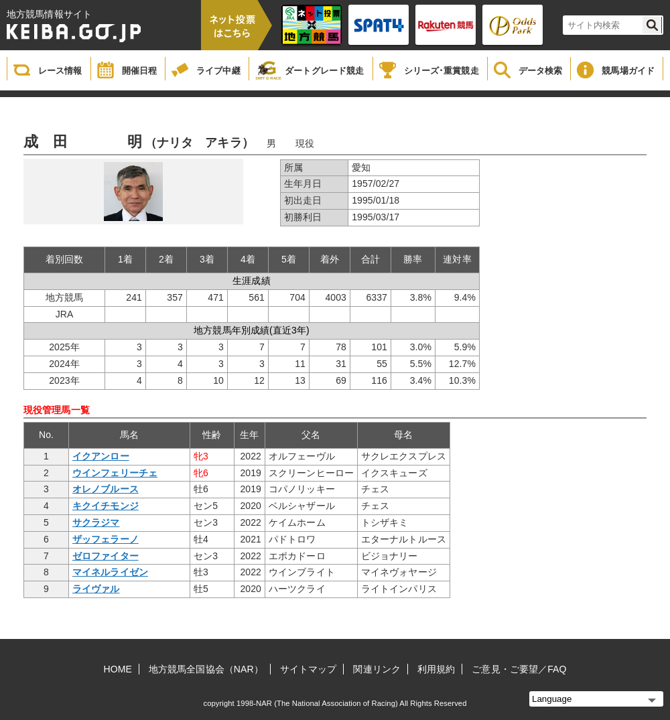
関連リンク (377, 669)
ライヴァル (96, 588)
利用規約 (436, 669)
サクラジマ (96, 522)
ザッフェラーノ (105, 539)
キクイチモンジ (105, 505)
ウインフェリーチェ (114, 472)
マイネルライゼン (110, 572)
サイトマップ (308, 669)
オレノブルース (105, 489)
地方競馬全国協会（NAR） (206, 669)
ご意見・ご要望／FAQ (519, 669)
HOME (118, 669)
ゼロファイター (105, 556)
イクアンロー (100, 456)
